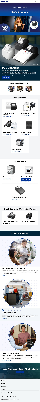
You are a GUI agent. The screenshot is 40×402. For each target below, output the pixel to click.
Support (3, 383)
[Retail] (20, 89)
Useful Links (4, 386)
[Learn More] (5, 275)
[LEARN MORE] (26, 179)
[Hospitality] (11, 89)
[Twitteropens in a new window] (5, 396)
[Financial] (29, 89)
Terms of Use (13, 399)
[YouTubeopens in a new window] (8, 396)
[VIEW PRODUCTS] (8, 116)
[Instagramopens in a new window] (13, 396)
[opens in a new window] (16, 396)
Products (3, 380)
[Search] (35, 2)
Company (4, 389)
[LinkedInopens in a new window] (11, 396)
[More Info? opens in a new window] (6, 77)
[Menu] (38, 2)
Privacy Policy (18, 399)
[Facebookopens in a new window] (2, 396)
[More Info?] (20, 372)
